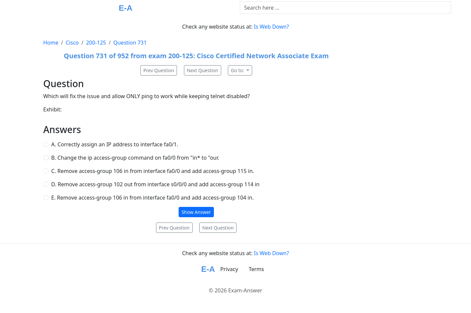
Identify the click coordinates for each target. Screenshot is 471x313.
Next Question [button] (202, 70)
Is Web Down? (271, 26)
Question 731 (130, 42)
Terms (256, 269)
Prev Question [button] (158, 70)
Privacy (229, 269)
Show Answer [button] (196, 212)
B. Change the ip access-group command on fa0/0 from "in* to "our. (135, 157)
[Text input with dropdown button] (345, 7)
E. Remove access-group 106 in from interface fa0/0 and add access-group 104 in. (152, 197)
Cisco (72, 42)
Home (51, 42)
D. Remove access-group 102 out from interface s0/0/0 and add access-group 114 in (155, 184)
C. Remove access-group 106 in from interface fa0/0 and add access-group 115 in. (152, 171)
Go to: (238, 70)
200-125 (96, 42)
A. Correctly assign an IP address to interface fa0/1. (114, 144)
